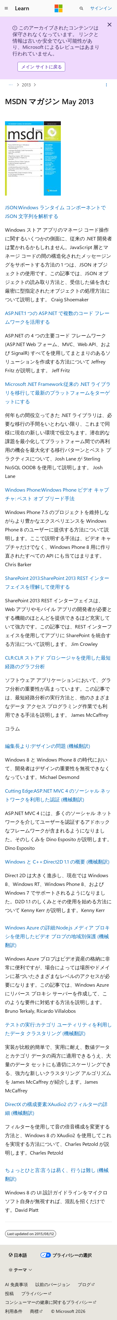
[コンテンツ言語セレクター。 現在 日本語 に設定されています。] (18, 1255)
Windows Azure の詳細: (30, 927)
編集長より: (18, 746)
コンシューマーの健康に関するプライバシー (48, 1302)
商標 (34, 1311)
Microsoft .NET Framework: (34, 384)
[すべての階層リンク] (10, 85)
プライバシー (34, 1293)
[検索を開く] (81, 8)
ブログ (84, 1284)
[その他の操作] (106, 85)
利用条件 (13, 1311)
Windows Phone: (23, 489)
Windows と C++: (24, 861)
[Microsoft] (59, 8)
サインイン (101, 8)
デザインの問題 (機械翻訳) (60, 746)
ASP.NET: (14, 313)
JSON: (11, 207)
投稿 (9, 1293)
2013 (26, 85)
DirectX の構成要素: (26, 1104)
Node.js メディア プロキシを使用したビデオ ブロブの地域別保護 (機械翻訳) (57, 936)
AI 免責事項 (16, 1284)
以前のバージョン (52, 1284)
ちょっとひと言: (23, 1170)
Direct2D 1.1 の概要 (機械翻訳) (77, 861)
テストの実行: (20, 1024)
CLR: (10, 657)
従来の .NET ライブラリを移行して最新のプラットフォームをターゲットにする (58, 393)
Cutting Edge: (19, 790)
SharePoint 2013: (23, 578)
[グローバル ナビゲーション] (6, 8)
